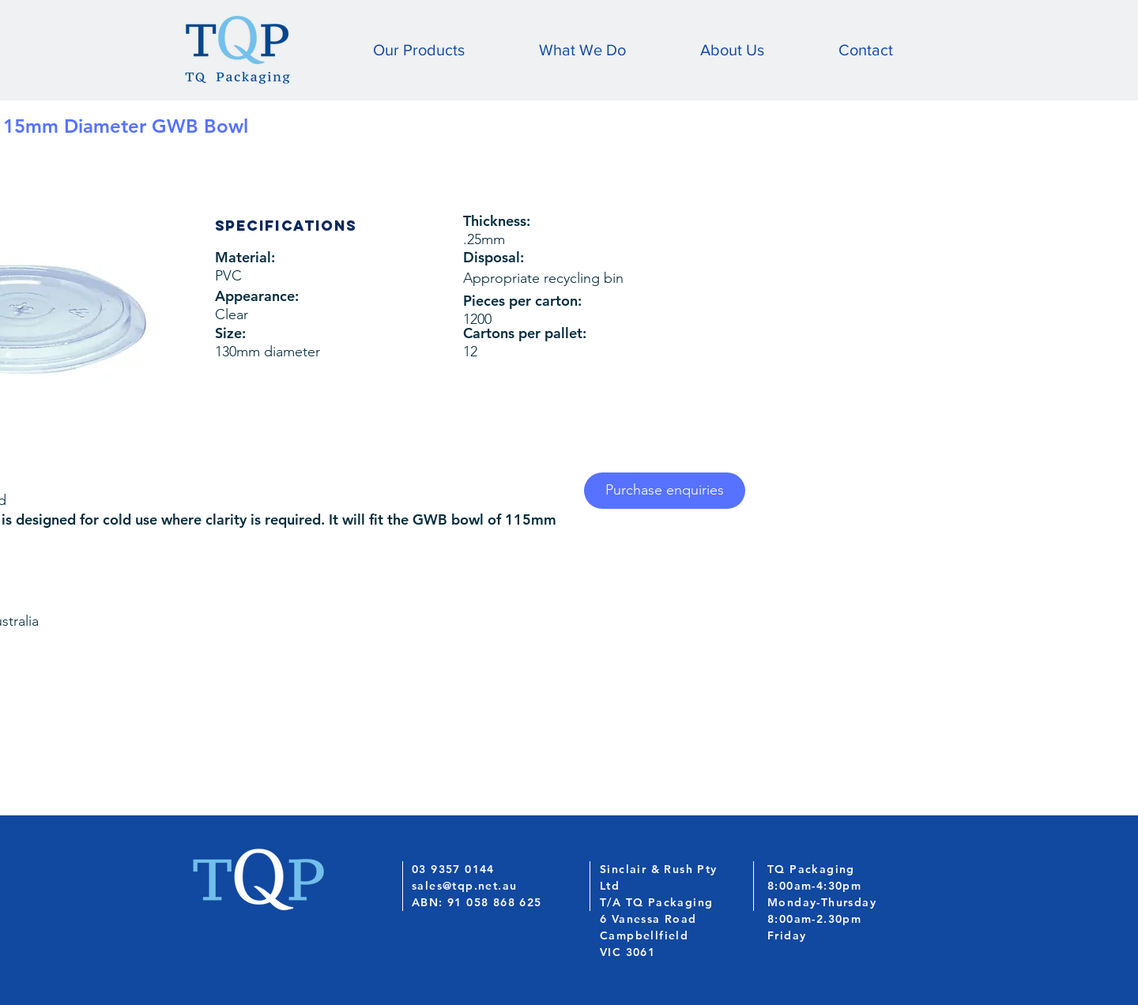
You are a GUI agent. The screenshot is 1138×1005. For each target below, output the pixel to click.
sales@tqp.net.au (464, 886)
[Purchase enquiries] (664, 490)
